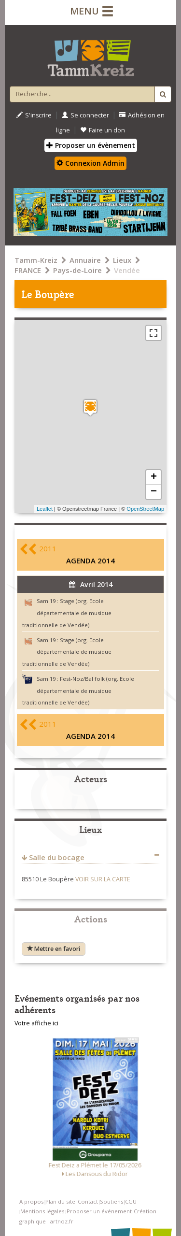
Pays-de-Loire (77, 270)
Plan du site (60, 1201)
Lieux (122, 260)
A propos (31, 1201)
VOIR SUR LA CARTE (102, 879)
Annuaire (85, 260)
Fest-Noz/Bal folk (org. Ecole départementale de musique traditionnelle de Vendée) (78, 690)
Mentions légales (42, 1211)
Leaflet (45, 509)
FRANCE (27, 270)
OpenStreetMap (145, 509)
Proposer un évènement (90, 145)
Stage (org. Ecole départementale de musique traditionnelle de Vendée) (66, 613)
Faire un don (102, 130)
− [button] (154, 492)
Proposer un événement (99, 1211)
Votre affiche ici (36, 1023)
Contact (88, 1201)
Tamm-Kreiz (35, 260)
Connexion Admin (90, 163)
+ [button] (154, 477)
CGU (131, 1201)
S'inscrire (34, 115)
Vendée (127, 270)
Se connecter (85, 115)
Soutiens (111, 1201)
